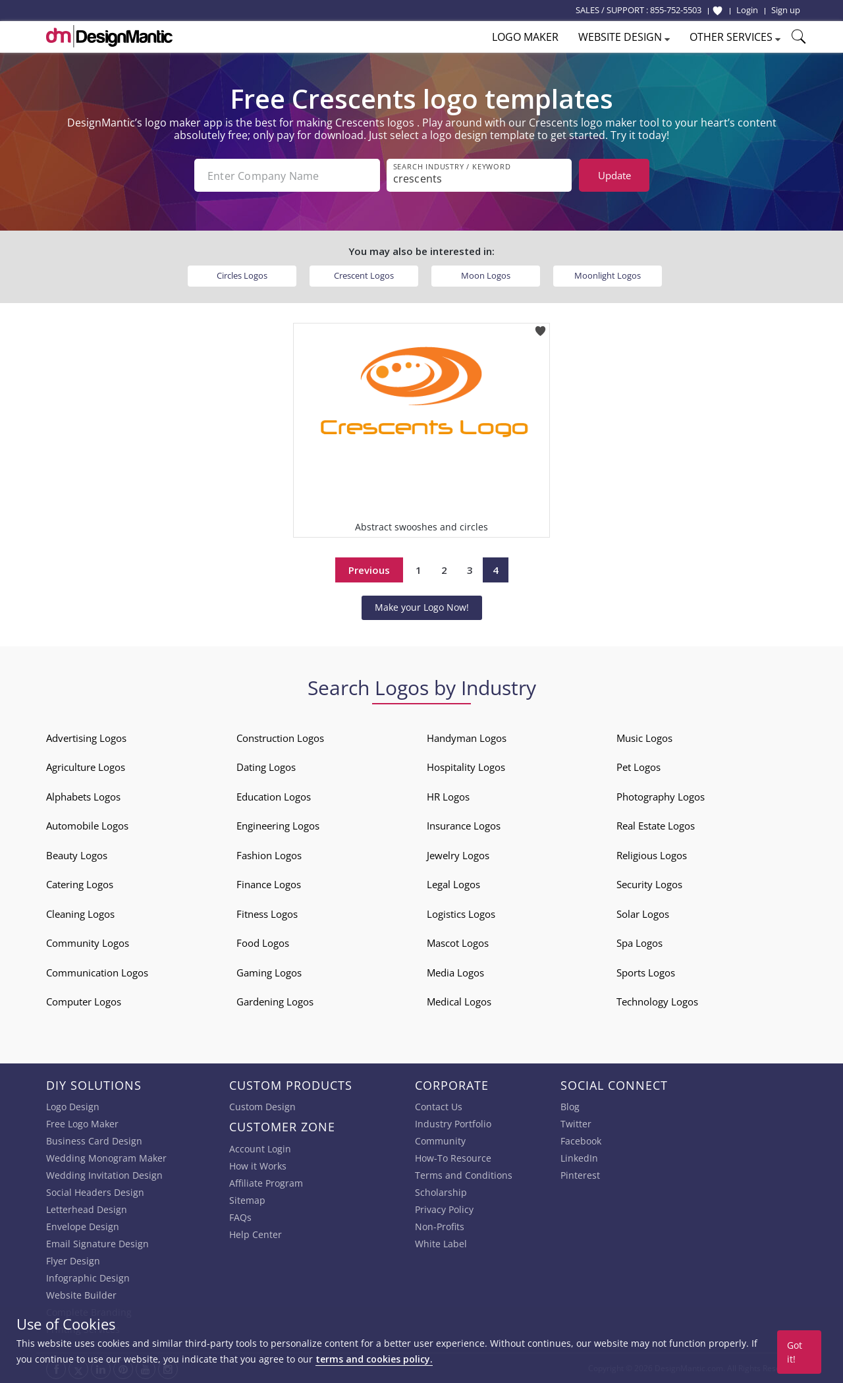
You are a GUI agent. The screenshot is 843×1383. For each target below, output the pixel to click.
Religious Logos (651, 855)
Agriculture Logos (85, 767)
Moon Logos (485, 275)
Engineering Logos (277, 825)
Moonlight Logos (607, 275)
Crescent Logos (364, 275)
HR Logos (448, 796)
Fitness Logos (267, 913)
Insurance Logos (464, 825)
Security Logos (649, 884)
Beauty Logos (76, 855)
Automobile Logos (87, 825)
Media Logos (455, 972)
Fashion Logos (269, 855)
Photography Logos (660, 796)
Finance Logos (268, 884)
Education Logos (273, 796)
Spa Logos (639, 942)
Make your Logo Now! (422, 607)
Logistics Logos (461, 913)
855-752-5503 (675, 10)
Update (614, 175)
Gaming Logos (269, 972)
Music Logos (644, 738)
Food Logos (262, 942)
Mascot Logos (458, 942)
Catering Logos (79, 884)
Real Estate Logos (655, 825)
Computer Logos (83, 1001)
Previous (369, 570)
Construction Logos (280, 738)
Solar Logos (642, 913)
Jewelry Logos (458, 855)
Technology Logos (657, 1001)
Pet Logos (638, 767)
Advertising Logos (86, 738)
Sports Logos (645, 972)
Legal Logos (453, 884)
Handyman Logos (466, 738)
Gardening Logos (274, 1001)
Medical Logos (459, 1001)
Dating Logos (266, 767)
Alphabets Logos (83, 796)
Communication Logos (97, 972)
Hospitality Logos (466, 767)
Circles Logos (242, 275)
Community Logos (87, 942)
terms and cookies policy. (374, 1359)
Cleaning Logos (80, 913)
